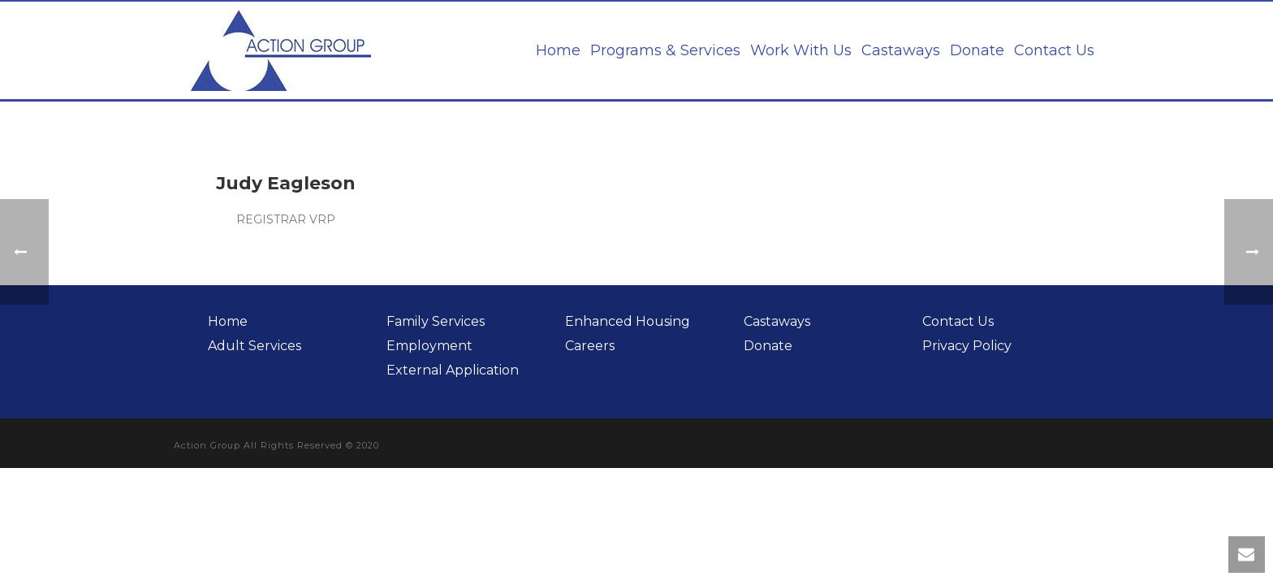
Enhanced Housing (627, 321)
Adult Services (254, 345)
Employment (429, 345)
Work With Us (801, 50)
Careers (590, 345)
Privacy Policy (967, 345)
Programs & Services (665, 50)
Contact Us (1054, 50)
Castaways (900, 50)
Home (558, 50)
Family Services (435, 321)
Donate (977, 50)
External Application (452, 370)
